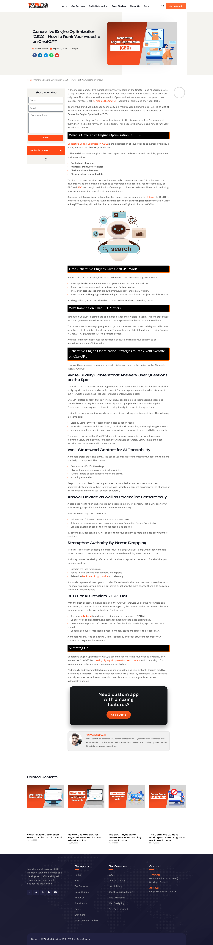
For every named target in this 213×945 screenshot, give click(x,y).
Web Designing (116, 903)
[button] (34, 55)
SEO (80, 187)
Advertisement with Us (87, 920)
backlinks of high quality (95, 576)
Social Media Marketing (121, 891)
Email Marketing (117, 897)
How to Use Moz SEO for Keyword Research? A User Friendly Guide (84, 837)
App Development (118, 909)
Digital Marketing (98, 6)
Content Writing (117, 880)
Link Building (115, 886)
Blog (146, 6)
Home (63, 6)
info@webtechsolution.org (163, 891)
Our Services (78, 6)
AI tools (150, 196)
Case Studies (119, 6)
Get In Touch (176, 6)
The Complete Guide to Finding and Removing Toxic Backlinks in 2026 (167, 837)
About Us (135, 6)
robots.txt (86, 616)
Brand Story (81, 903)
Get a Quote (118, 714)
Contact (79, 909)
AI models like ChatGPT (105, 100)
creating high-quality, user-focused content (117, 660)
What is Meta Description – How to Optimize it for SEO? (44, 836)
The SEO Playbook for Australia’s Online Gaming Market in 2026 (125, 837)
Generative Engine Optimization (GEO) (88, 143)
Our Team (80, 914)
